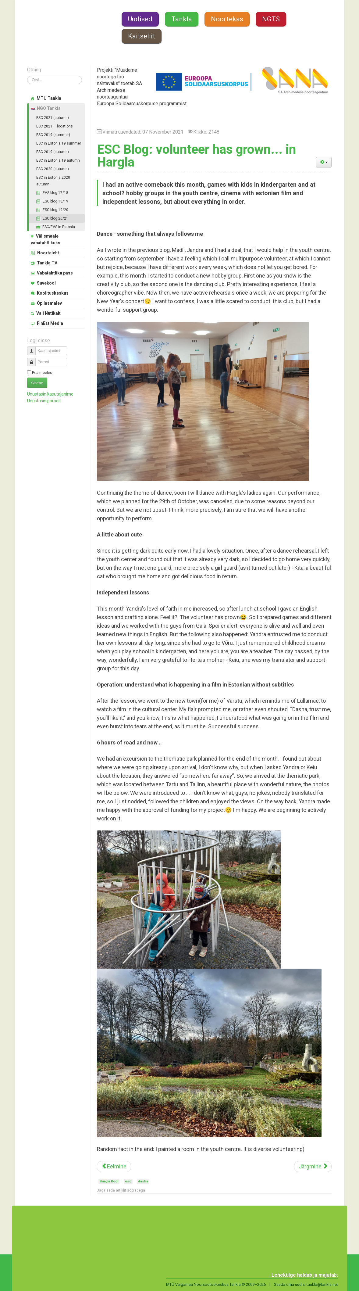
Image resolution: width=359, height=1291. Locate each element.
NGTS (271, 19)
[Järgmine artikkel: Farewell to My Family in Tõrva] (313, 1166)
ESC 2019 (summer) (53, 135)
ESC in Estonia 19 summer (58, 143)
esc (128, 1181)
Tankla (181, 19)
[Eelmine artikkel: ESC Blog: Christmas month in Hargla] (114, 1166)
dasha (143, 1181)
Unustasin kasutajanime (50, 394)
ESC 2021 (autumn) (52, 118)
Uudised (140, 19)
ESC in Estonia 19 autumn (58, 160)
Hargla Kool (109, 1181)
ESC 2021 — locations (54, 126)
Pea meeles (42, 372)
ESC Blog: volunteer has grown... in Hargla (196, 156)
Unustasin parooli (43, 400)
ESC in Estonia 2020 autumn (53, 180)
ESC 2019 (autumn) (52, 152)
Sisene (37, 383)
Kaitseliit (141, 36)
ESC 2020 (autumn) (52, 169)
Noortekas (227, 19)
